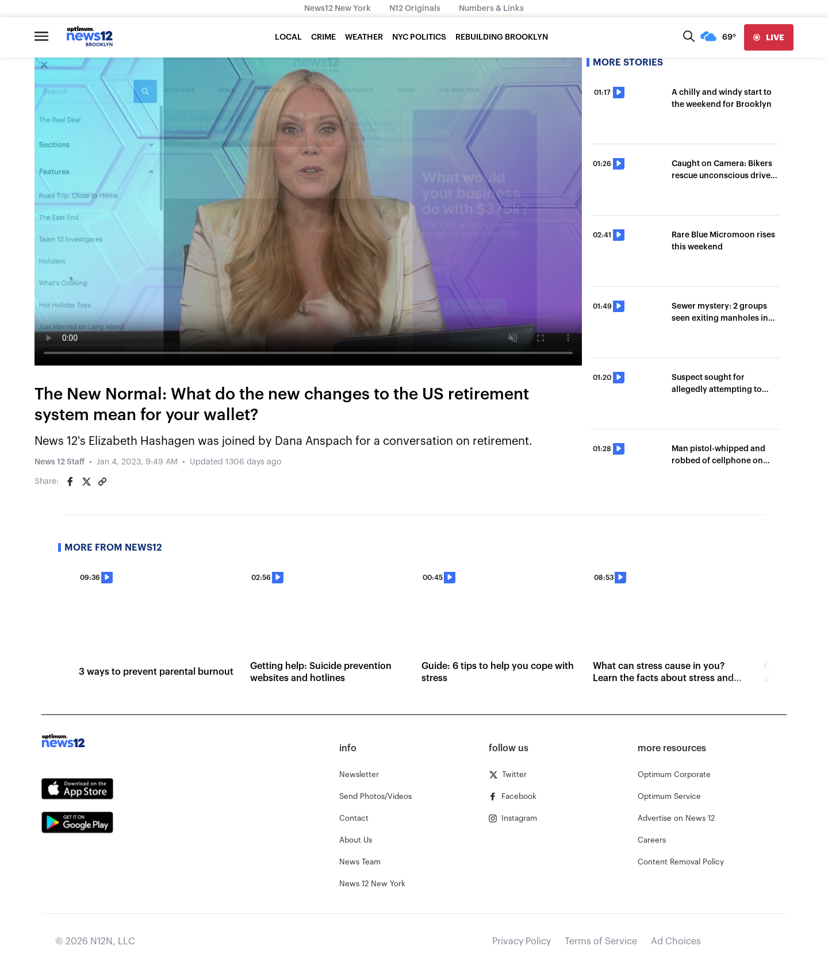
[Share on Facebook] (70, 481)
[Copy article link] (102, 481)
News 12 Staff (59, 462)
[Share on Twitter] (86, 481)
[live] (768, 37)
